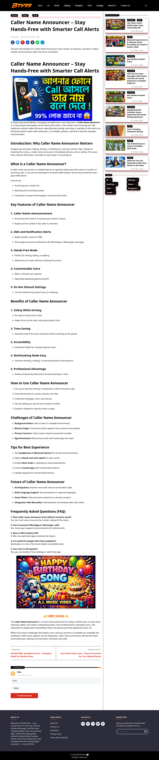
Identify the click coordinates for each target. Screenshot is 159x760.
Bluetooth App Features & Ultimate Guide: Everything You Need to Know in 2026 (137, 43)
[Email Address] (129, 731)
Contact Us (54, 727)
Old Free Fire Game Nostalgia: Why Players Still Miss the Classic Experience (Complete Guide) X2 (137, 78)
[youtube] (88, 724)
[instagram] (103, 724)
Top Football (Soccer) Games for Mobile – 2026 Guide (136, 146)
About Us (54, 723)
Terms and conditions (59, 737)
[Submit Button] (145, 731)
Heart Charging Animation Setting (135, 130)
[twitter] (98, 724)
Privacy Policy (55, 734)
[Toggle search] (146, 5)
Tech (139, 20)
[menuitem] (40, 5)
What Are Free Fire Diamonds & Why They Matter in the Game (136, 163)
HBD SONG (55, 616)
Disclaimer (54, 730)
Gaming (131, 20)
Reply (16, 688)
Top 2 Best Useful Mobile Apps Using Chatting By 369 (135, 25)
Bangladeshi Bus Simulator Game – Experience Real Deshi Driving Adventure (136, 113)
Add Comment (24, 695)
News (130, 141)
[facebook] (93, 724)
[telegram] (83, 724)
